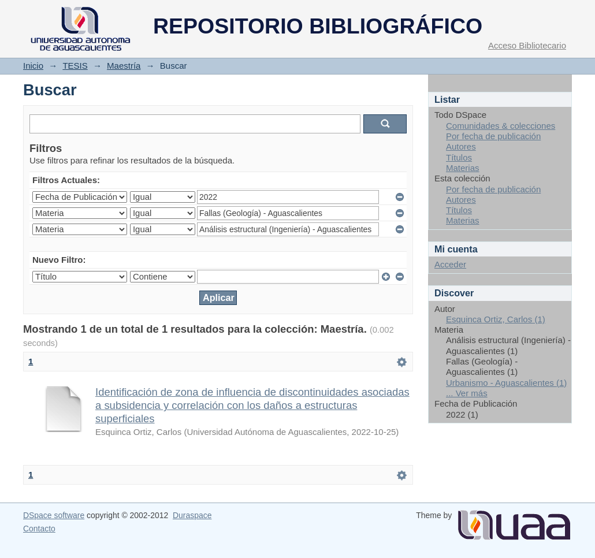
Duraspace (192, 515)
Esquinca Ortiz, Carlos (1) (495, 319)
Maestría (123, 65)
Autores (461, 146)
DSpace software (53, 515)
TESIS (74, 65)
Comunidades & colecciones (500, 126)
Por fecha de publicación (493, 136)
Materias (462, 168)
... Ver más (467, 393)
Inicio (33, 65)
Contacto (39, 528)
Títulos (459, 157)
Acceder (450, 264)
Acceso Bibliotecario (527, 45)
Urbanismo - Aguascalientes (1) (506, 383)
